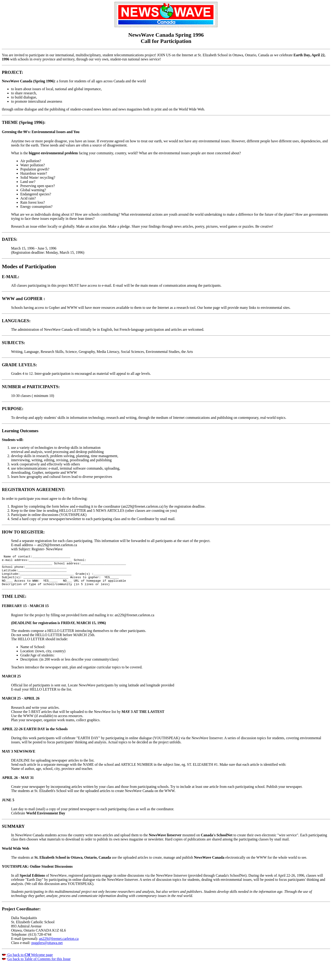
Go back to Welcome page (29, 961)
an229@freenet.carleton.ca (59, 945)
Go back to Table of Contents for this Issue (39, 965)
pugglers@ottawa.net (47, 949)
